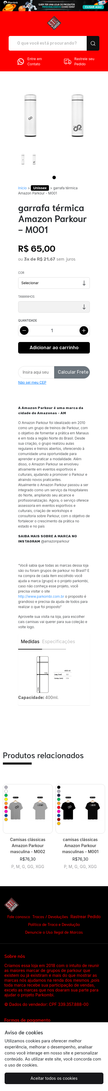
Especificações (54, 641)
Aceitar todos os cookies (54, 1078)
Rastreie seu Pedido (78, 61)
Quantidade (27, 320)
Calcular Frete (73, 372)
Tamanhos (26, 296)
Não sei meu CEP (32, 382)
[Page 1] (54, 177)
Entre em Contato (29, 61)
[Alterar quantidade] (54, 330)
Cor (21, 272)
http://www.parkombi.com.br (41, 596)
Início (22, 188)
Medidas (30, 641)
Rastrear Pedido (85, 916)
